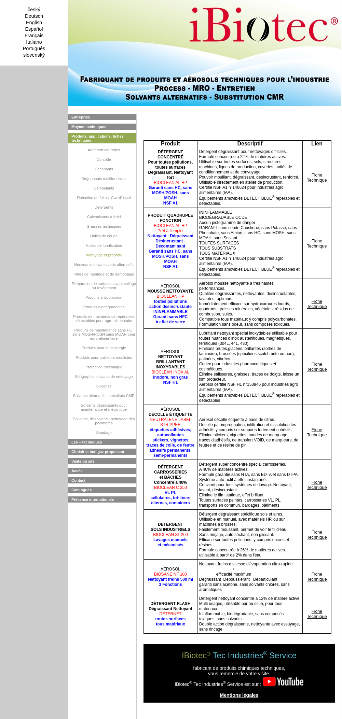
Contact (78, 480)
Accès (76, 471)
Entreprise (80, 117)
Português (34, 48)
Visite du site (83, 461)
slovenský (34, 55)
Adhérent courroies (104, 150)
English (34, 22)
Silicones (104, 386)
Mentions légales (239, 695)
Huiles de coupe (104, 236)
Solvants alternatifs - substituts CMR (104, 396)
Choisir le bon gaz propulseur (97, 452)
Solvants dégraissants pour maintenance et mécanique (104, 407)
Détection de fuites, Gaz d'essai (104, 198)
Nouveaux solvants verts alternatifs (104, 265)
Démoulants (104, 188)
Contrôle (104, 159)
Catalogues (81, 490)
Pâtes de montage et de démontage (103, 274)
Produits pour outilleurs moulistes (104, 357)
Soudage (104, 433)
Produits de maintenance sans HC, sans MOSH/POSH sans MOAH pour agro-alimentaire (103, 334)
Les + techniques (86, 442)
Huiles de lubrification (104, 245)
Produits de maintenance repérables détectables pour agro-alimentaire (104, 318)
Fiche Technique (317, 177)
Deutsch (34, 16)
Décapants (104, 169)
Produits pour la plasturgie (104, 348)
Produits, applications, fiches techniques (97, 138)
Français (34, 35)
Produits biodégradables (104, 307)
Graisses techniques (103, 226)
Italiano (34, 42)
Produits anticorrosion (103, 297)
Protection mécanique (103, 367)
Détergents (104, 207)
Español (34, 29)
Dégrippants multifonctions (103, 179)
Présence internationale (92, 499)
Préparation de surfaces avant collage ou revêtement (104, 286)
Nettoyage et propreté (103, 255)
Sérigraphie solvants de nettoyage (104, 377)
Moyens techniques (88, 127)
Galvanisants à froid (104, 217)
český (34, 9)
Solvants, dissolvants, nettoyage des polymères (104, 421)
